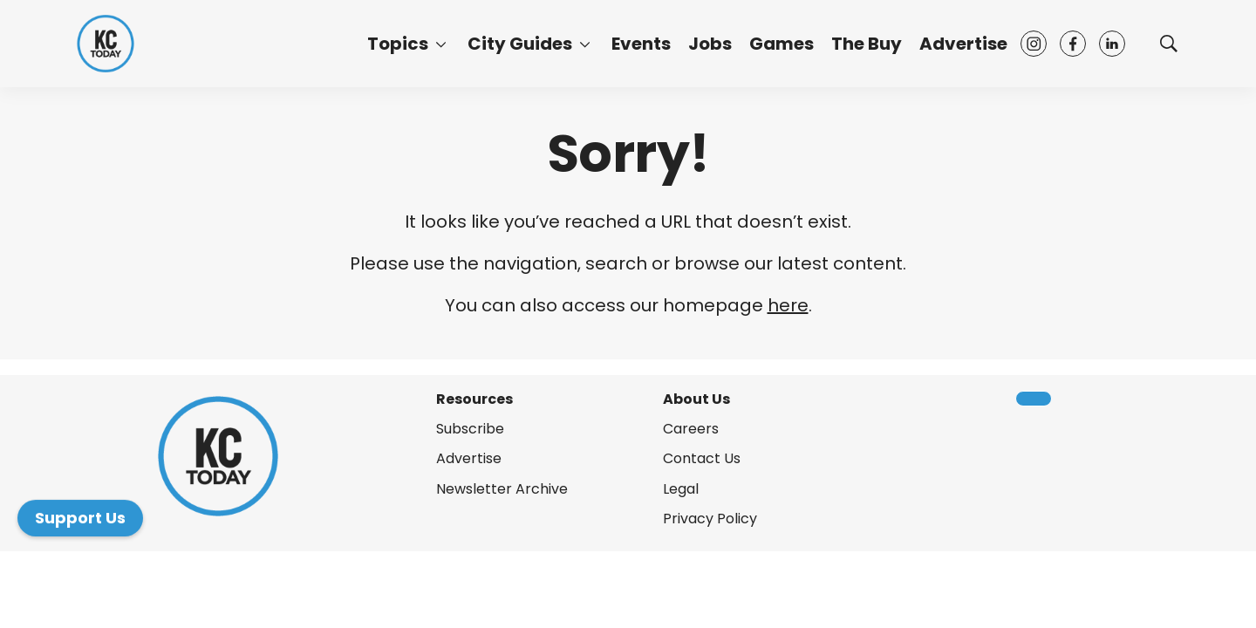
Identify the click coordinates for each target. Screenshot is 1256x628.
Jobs (710, 43)
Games (781, 43)
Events (641, 43)
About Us (696, 399)
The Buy (866, 43)
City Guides (520, 43)
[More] (441, 43)
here (788, 305)
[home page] (105, 43)
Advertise (963, 43)
